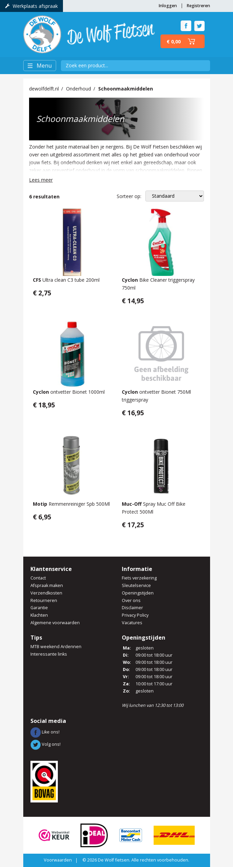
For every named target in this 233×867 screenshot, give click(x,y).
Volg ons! (45, 744)
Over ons (131, 600)
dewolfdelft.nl (44, 88)
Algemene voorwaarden (55, 623)
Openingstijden (138, 593)
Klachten (39, 615)
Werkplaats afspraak (31, 6)
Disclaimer (132, 608)
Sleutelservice (136, 585)
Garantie (39, 608)
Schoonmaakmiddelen (125, 88)
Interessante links (48, 654)
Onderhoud (78, 88)
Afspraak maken (46, 585)
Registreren (198, 6)
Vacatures (132, 623)
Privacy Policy (135, 615)
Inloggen (167, 6)
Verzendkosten (46, 593)
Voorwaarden (58, 860)
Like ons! (45, 732)
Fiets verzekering (139, 578)
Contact (38, 578)
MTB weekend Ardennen (55, 646)
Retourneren (43, 600)
